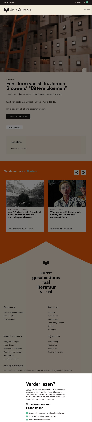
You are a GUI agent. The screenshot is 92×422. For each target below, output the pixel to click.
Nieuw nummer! (9, 2)
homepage (49, 399)
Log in (28, 389)
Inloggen (78, 2)
